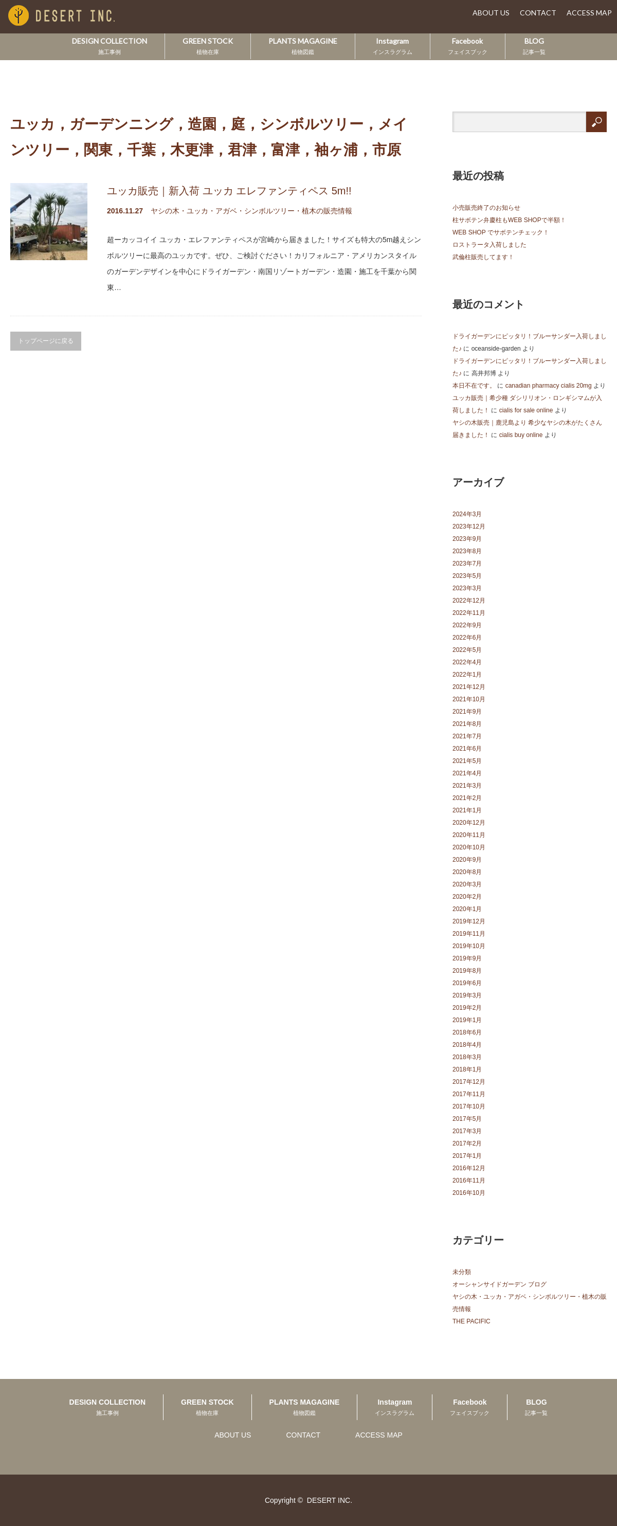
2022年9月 (467, 625)
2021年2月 (467, 798)
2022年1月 (467, 674)
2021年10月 (468, 699)
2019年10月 (468, 946)
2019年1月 (467, 1020)
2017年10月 (468, 1106)
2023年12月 (468, 526)
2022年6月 (467, 637)
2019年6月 (467, 983)
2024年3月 (467, 514)
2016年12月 (468, 1168)
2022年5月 (467, 649)
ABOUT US (491, 12)
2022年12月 (468, 600)
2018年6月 (467, 1032)
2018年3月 (467, 1057)
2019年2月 (467, 1007)
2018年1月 (467, 1069)
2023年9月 (467, 538)
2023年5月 (467, 575)
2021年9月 (467, 711)
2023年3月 (467, 588)
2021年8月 (467, 724)
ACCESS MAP (589, 12)
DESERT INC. (329, 1500)
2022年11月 (468, 612)
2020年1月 (467, 909)
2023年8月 (467, 551)
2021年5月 (467, 761)
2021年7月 (467, 736)
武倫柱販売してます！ (483, 257)
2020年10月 (468, 847)
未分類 (461, 1272)
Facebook (467, 46)
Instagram (392, 46)
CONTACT (538, 12)
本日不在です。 (474, 385)
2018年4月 (467, 1044)
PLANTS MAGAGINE (302, 46)
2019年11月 (468, 933)
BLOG (534, 46)
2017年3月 (467, 1131)
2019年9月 (467, 958)
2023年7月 (467, 563)
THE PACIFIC (471, 1321)
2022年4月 (467, 662)
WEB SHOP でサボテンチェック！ (500, 232)
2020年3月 (467, 884)
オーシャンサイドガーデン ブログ (499, 1284)
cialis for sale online (526, 410)
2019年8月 (467, 970)
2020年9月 (467, 859)
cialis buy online (521, 435)
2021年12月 (468, 687)
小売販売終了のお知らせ (486, 207)
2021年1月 (467, 810)
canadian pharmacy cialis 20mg (548, 385)
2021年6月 (467, 748)
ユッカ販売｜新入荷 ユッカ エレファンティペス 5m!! (229, 190)
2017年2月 (467, 1143)
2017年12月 (468, 1081)
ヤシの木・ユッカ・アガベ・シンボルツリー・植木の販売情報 (251, 211)
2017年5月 (467, 1118)
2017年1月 (467, 1155)
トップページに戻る (46, 340)
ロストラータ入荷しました (489, 244)
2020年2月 (467, 896)
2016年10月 (468, 1192)
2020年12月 (468, 822)
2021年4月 (467, 773)
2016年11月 (468, 1180)
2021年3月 (467, 785)
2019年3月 (467, 995)
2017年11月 (468, 1094)
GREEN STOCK (208, 46)
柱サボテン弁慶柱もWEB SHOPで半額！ (509, 220)
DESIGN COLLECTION (109, 46)
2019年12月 (468, 921)
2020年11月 (468, 835)
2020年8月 (467, 872)
